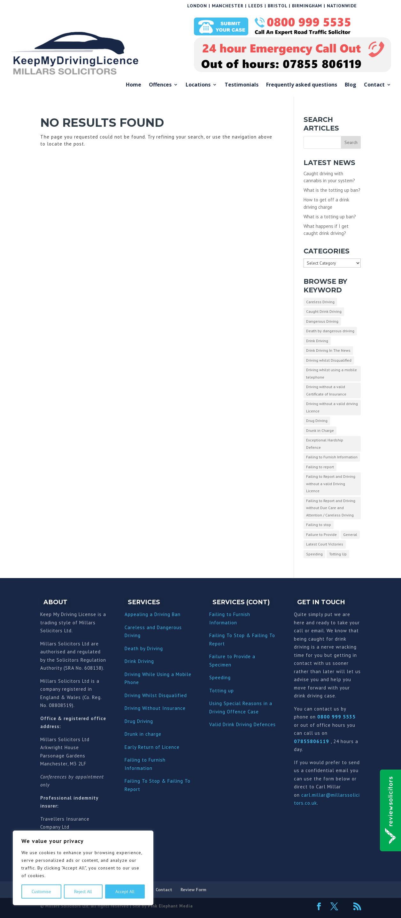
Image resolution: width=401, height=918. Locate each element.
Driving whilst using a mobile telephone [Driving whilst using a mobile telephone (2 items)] (331, 373)
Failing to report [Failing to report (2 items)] (320, 466)
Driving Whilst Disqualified (156, 695)
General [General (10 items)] (350, 534)
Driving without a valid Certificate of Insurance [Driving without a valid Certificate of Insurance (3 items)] (326, 390)
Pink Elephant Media (170, 906)
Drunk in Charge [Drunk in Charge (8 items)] (320, 430)
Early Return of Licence (152, 747)
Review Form (193, 889)
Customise (41, 891)
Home (133, 85)
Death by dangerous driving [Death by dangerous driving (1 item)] (330, 330)
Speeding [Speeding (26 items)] (314, 554)
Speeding (220, 677)
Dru (129, 734)
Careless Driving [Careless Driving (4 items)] (320, 301)
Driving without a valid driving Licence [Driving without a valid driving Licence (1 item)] (332, 407)
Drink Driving (139, 661)
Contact (374, 85)
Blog (350, 85)
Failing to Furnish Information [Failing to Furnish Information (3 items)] (332, 457)
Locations (198, 85)
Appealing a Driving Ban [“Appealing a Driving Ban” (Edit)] (153, 614)
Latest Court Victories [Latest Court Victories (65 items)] (324, 544)
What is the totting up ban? (332, 190)
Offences (160, 85)
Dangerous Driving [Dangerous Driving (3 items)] (322, 321)
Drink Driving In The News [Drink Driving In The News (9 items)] (328, 350)
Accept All (125, 891)
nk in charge (147, 734)
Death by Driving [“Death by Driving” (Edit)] (144, 648)
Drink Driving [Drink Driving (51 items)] (317, 340)
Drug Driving (139, 721)
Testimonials (241, 85)
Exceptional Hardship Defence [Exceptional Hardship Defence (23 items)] (324, 444)
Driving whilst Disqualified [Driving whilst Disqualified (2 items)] (328, 360)
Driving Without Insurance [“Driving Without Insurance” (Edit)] (155, 708)
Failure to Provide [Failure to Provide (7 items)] (321, 534)
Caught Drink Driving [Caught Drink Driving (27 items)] (324, 311)
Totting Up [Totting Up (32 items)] (338, 554)
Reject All (83, 891)
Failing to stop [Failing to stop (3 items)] (318, 524)
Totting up (221, 691)
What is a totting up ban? (330, 217)
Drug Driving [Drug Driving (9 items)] (317, 420)
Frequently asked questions (301, 85)
